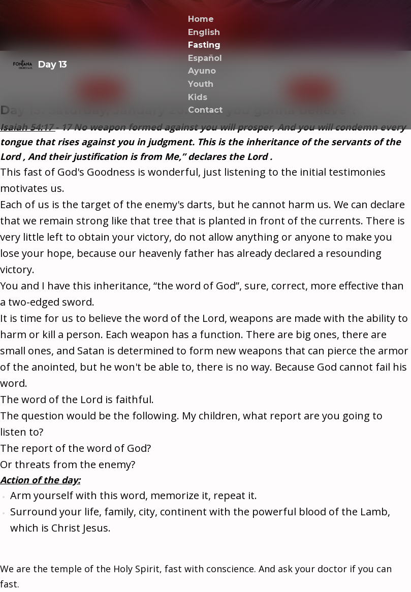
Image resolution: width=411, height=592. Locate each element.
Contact (205, 110)
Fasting (204, 45)
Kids (197, 97)
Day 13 (40, 64)
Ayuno (202, 71)
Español (205, 58)
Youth (200, 84)
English (204, 32)
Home (201, 19)
